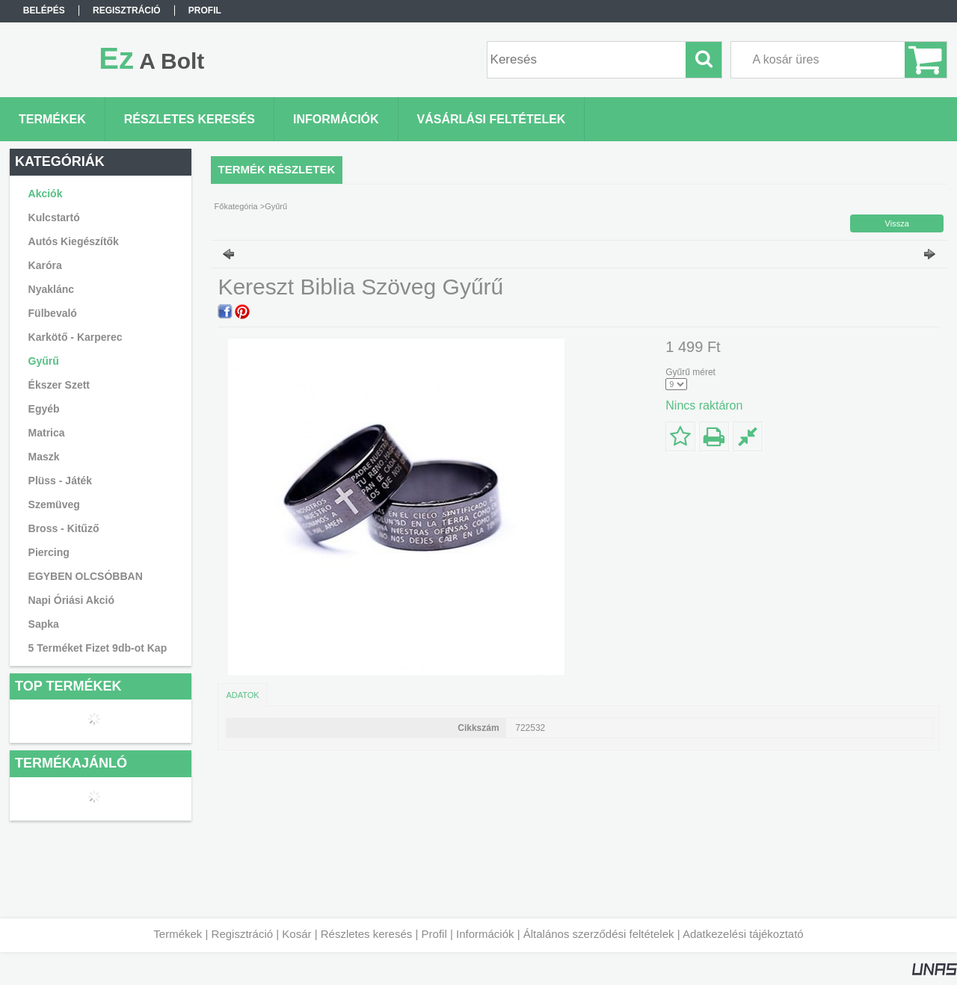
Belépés (44, 10)
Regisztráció (243, 933)
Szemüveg (54, 504)
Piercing (49, 552)
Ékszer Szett (59, 385)
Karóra (45, 265)
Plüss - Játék (60, 481)
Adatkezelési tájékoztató (743, 933)
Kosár (296, 933)
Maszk (44, 457)
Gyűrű (43, 361)
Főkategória (236, 206)
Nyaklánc (51, 289)
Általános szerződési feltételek (598, 933)
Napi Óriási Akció (71, 600)
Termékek (177, 933)
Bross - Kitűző (63, 528)
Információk (485, 933)
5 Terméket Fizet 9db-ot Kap (97, 648)
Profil (434, 933)
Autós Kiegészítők (73, 241)
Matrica (46, 433)
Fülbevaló (52, 313)
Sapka (43, 624)
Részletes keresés (367, 933)
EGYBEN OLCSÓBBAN (85, 576)
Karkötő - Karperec (75, 337)
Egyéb (44, 409)
